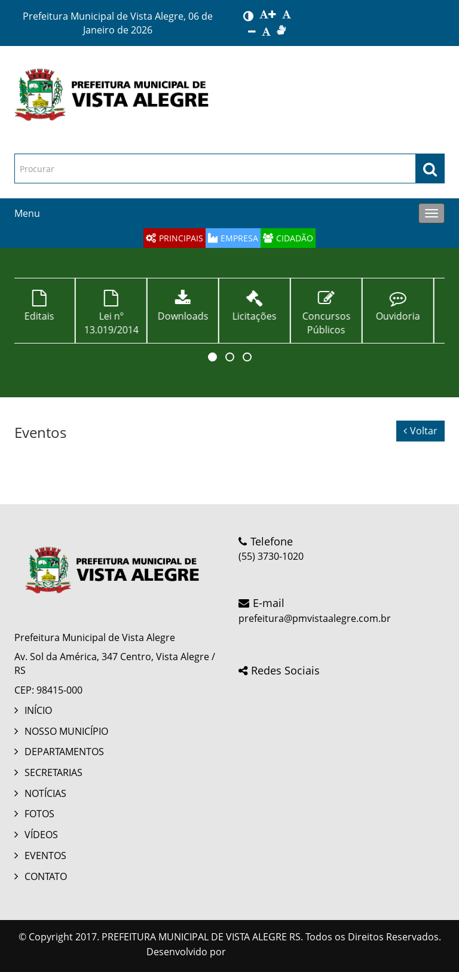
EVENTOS (45, 855)
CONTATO (46, 876)
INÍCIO (38, 710)
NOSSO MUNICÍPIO (66, 731)
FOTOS (39, 813)
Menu (27, 213)
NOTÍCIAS (45, 793)
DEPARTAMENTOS (64, 751)
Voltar (420, 430)
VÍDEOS (41, 834)
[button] (212, 356)
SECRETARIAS (53, 772)
